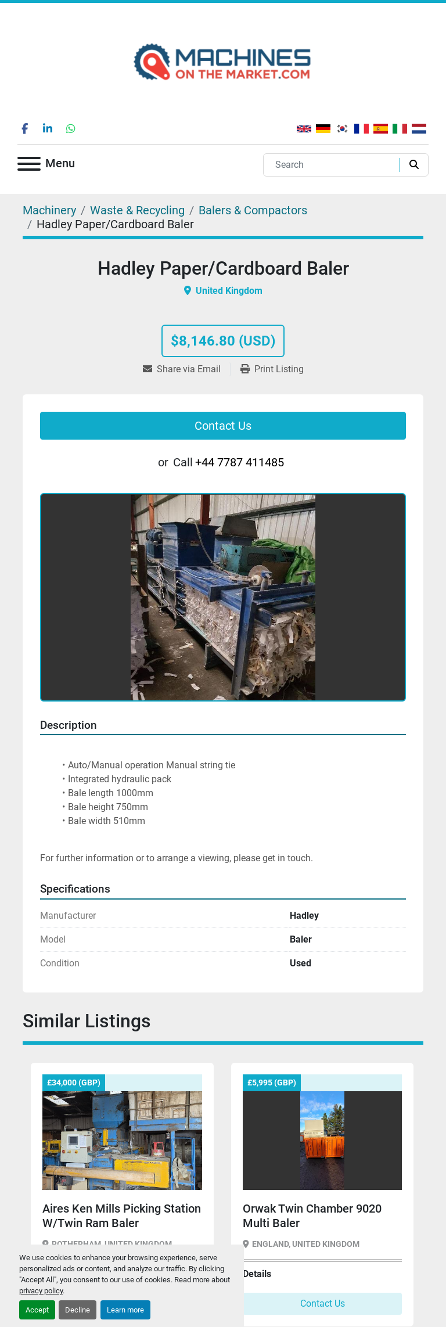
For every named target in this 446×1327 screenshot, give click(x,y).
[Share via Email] (186, 369)
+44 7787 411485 (239, 462)
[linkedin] (48, 128)
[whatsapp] (71, 128)
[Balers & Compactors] (253, 210)
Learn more (125, 1310)
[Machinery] (49, 210)
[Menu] (29, 166)
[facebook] (24, 128)
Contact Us (223, 426)
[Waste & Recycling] (137, 210)
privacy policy (41, 1290)
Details (257, 1273)
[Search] (334, 165)
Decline (77, 1310)
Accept (37, 1310)
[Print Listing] (272, 369)
